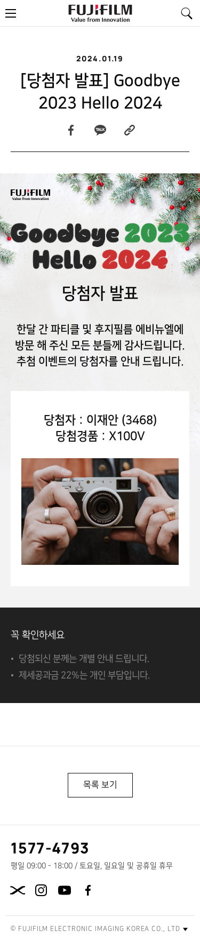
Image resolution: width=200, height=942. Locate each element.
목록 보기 (100, 784)
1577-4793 (50, 847)
